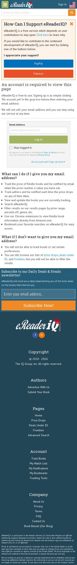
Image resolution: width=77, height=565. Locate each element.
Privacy (38, 506)
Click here (43, 35)
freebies (19, 259)
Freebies (38, 430)
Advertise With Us (38, 387)
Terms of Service (50, 152)
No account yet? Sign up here (48, 161)
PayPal (38, 63)
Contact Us (38, 521)
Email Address (17, 124)
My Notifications (38, 468)
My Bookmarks (38, 473)
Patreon (38, 73)
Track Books (38, 458)
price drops (51, 255)
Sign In (62, 4)
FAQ (38, 516)
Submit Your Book (38, 392)
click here (42, 562)
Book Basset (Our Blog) (38, 526)
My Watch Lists (38, 463)
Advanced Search (38, 435)
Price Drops (38, 420)
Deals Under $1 (38, 425)
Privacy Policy (43, 155)
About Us (38, 501)
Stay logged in (23, 147)
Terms (38, 511)
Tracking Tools (38, 478)
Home (38, 415)
